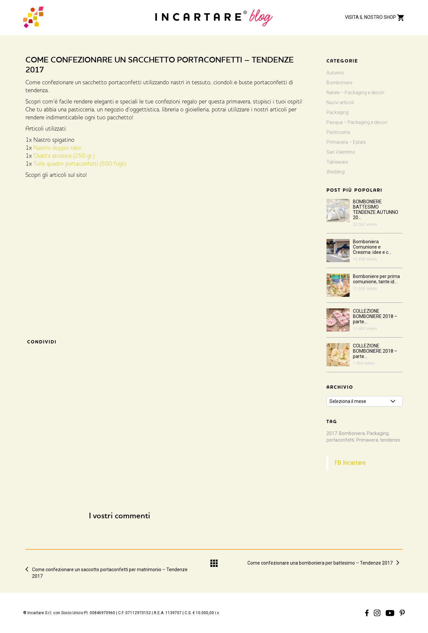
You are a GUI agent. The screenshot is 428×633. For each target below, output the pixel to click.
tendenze (390, 440)
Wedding (335, 172)
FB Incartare (350, 462)
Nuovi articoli (340, 102)
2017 (331, 433)
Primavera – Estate (346, 142)
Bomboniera (352, 433)
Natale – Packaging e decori (355, 92)
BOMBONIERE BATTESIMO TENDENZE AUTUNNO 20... (375, 209)
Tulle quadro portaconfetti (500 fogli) (79, 164)
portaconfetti (340, 440)
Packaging (337, 112)
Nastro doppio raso (57, 148)
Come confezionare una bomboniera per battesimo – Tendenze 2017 (320, 563)
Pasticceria (338, 132)
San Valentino (340, 152)
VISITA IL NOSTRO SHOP (375, 17)
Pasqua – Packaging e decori (356, 122)
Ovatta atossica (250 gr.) (64, 156)
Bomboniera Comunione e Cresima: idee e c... (372, 247)
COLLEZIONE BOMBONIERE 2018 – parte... (375, 316)
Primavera (367, 440)
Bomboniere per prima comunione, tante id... (376, 279)
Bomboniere (339, 82)
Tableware (337, 162)
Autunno (335, 72)
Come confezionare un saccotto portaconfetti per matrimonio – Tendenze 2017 (110, 570)
